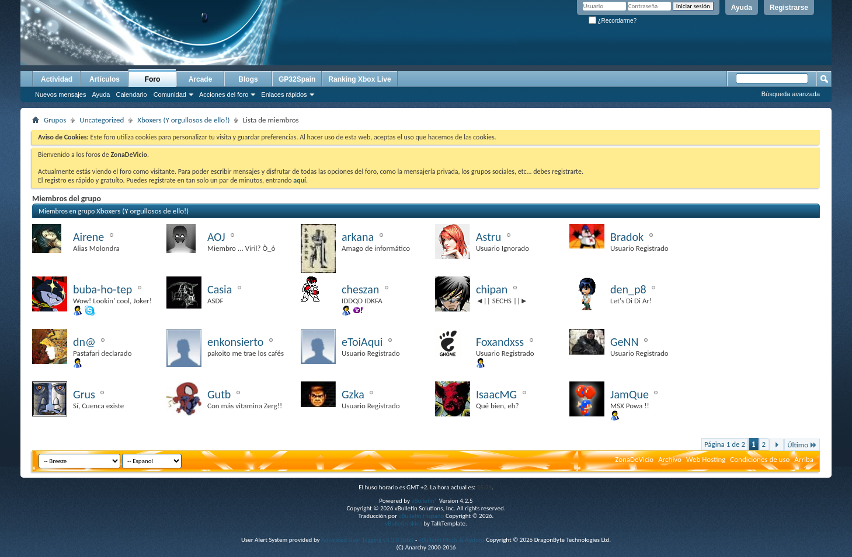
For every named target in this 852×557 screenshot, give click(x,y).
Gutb (219, 394)
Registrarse (789, 7)
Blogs (248, 79)
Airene (88, 237)
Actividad (56, 79)
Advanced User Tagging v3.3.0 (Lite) (367, 540)
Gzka (353, 394)
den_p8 (628, 289)
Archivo (669, 459)
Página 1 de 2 (724, 444)
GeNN (624, 342)
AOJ (216, 237)
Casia (219, 289)
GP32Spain (297, 79)
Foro (153, 79)
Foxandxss (500, 342)
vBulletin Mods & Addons (452, 540)
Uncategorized (101, 119)
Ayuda (741, 7)
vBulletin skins (403, 523)
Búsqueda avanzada (790, 93)
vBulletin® (424, 501)
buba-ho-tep (102, 289)
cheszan (360, 289)
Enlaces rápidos (284, 94)
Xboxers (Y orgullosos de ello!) (183, 119)
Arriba (803, 459)
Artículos (104, 79)
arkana (358, 237)
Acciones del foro (223, 94)
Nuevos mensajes (60, 94)
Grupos (55, 119)
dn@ (84, 342)
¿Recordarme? (613, 20)
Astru (488, 237)
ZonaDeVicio (634, 459)
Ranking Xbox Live (359, 79)
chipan (491, 289)
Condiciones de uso (760, 459)
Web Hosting (705, 459)
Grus (84, 394)
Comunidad (170, 94)
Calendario (131, 94)
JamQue (629, 394)
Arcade (201, 79)
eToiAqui (362, 342)
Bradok (627, 237)
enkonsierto (235, 342)
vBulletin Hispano (421, 516)
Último (802, 444)
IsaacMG (496, 394)
